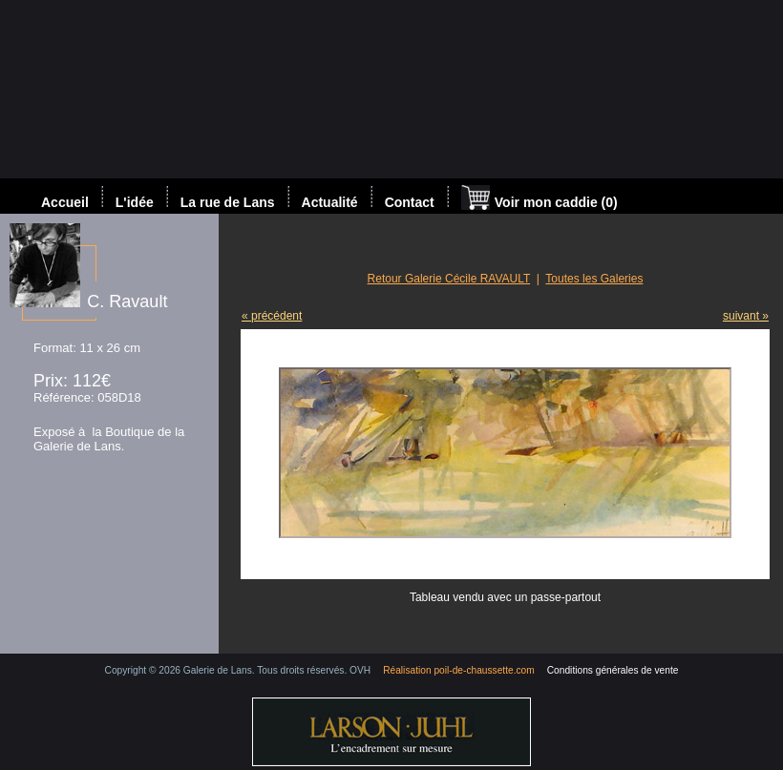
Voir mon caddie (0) (539, 199)
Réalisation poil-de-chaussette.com (459, 670)
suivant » (746, 316)
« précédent (272, 316)
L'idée (135, 202)
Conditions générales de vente (613, 670)
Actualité (330, 202)
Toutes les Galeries (594, 278)
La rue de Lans (227, 202)
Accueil (65, 202)
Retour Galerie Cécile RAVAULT (449, 278)
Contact (409, 202)
